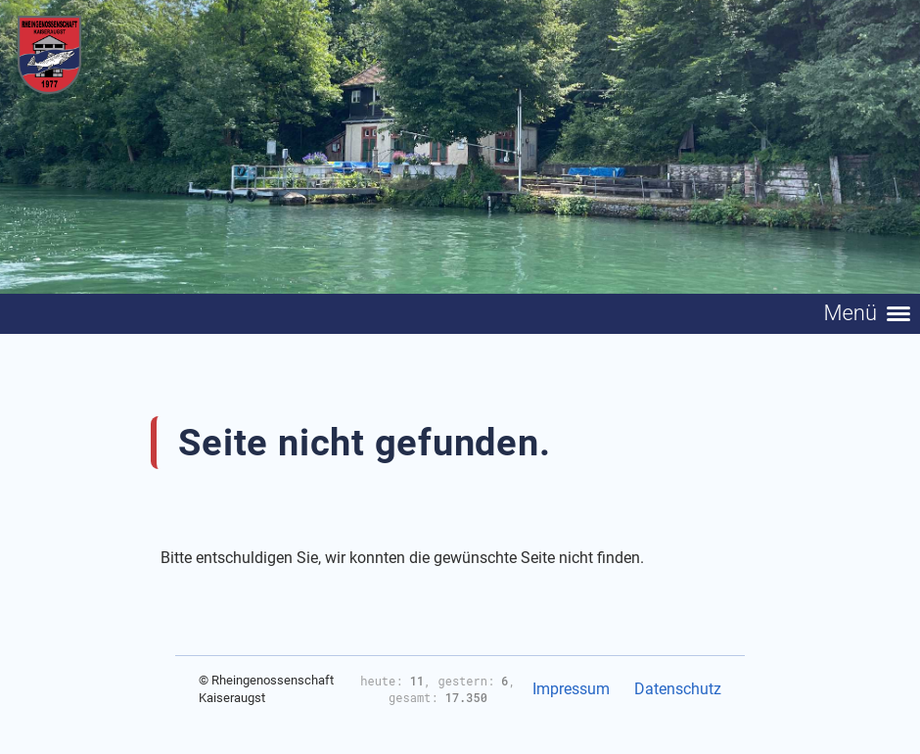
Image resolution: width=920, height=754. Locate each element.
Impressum (571, 689)
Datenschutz (677, 689)
